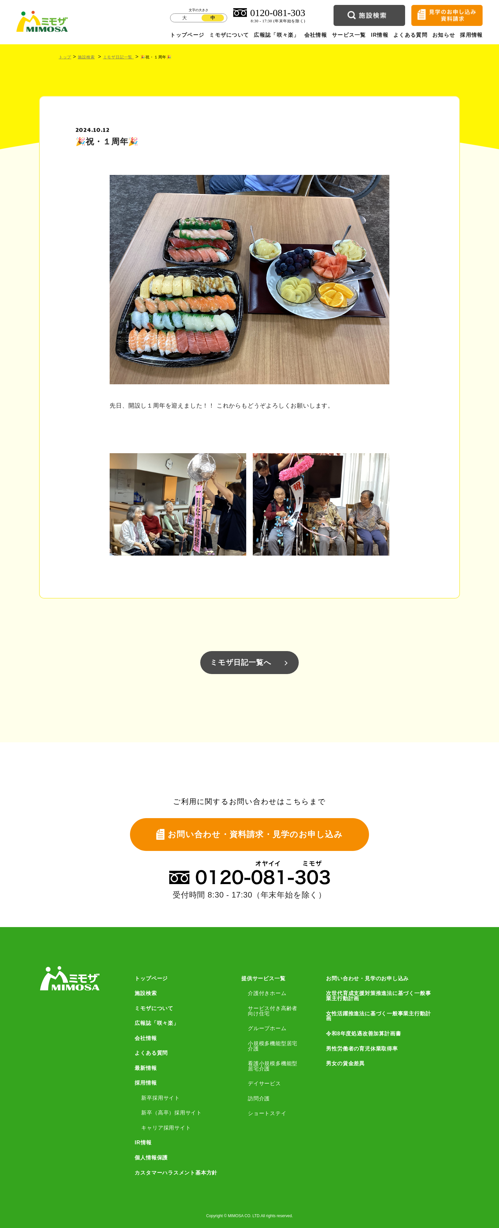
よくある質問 (410, 35)
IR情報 (379, 35)
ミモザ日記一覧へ (240, 662)
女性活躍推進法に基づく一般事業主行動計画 (378, 1016)
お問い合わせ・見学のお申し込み (367, 978)
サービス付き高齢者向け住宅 (272, 1011)
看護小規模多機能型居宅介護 (272, 1066)
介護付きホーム (267, 993)
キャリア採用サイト (166, 1128)
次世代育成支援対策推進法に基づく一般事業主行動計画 (378, 996)
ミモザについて (229, 35)
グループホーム (267, 1028)
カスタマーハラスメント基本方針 (176, 1172)
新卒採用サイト (160, 1098)
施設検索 (86, 57)
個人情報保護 (151, 1157)
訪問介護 (259, 1098)
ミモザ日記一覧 (118, 57)
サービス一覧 (349, 35)
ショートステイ (267, 1113)
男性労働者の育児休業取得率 (362, 1048)
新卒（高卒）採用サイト (171, 1112)
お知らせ (443, 35)
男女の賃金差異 (345, 1063)
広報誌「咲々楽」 (276, 35)
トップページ (187, 35)
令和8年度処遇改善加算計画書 (363, 1033)
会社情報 (315, 35)
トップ (65, 57)
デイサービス (264, 1083)
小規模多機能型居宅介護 (272, 1046)
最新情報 (146, 1068)
